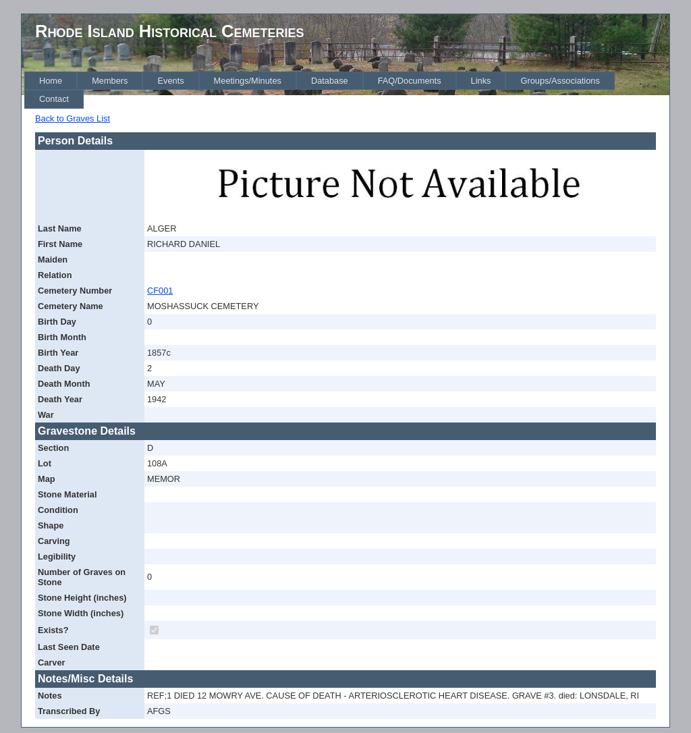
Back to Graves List (72, 118)
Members (110, 81)
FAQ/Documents (409, 81)
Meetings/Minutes (247, 81)
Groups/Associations (559, 81)
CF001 (160, 291)
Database (329, 81)
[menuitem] (50, 81)
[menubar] (346, 90)
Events (170, 81)
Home (50, 81)
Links (481, 81)
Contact (54, 99)
